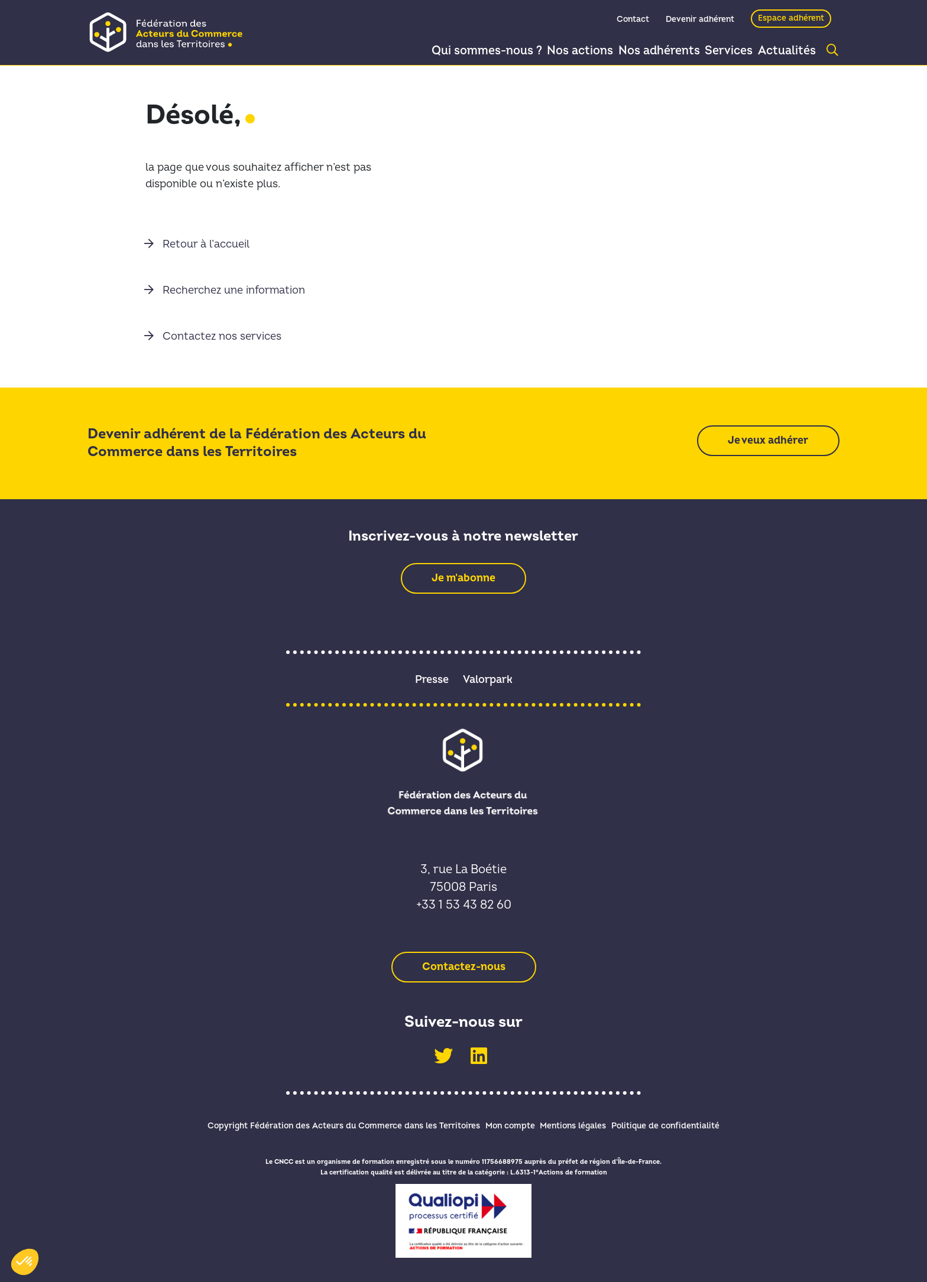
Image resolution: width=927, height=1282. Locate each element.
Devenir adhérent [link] (700, 22)
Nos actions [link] (560, 51)
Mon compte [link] (504, 1124)
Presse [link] (432, 679)
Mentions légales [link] (579, 1124)
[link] (170, 32)
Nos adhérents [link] (643, 51)
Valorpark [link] (488, 679)
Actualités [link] (783, 51)
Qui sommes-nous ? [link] (462, 51)
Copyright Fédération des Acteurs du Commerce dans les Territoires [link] (326, 1124)
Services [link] (719, 51)
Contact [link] (633, 22)
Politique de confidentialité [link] (682, 1124)
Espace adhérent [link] (791, 20)
